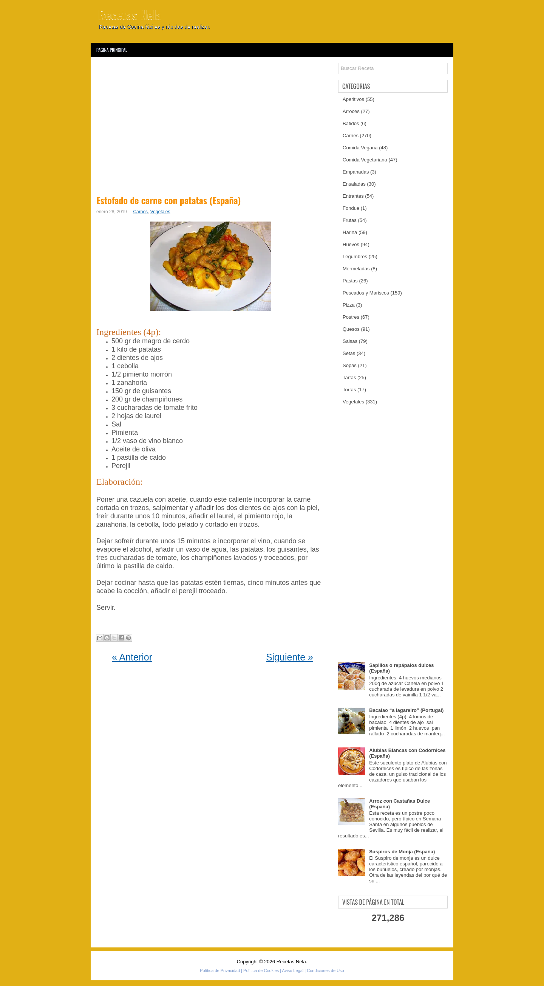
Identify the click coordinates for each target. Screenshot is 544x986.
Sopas (350, 365)
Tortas (349, 389)
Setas (349, 353)
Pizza (349, 305)
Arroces (351, 111)
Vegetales (160, 211)
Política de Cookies (261, 970)
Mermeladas (356, 268)
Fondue (351, 208)
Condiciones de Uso (325, 970)
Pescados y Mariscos (366, 293)
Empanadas (356, 172)
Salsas (350, 341)
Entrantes (353, 196)
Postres (351, 317)
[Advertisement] (212, 125)
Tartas (349, 377)
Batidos (351, 123)
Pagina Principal (111, 50)
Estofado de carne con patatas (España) (168, 200)
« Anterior (132, 657)
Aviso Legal (293, 970)
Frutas (350, 220)
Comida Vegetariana (365, 160)
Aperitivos (353, 99)
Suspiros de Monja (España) (402, 851)
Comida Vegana (360, 147)
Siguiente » (289, 657)
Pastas (350, 281)
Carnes (140, 211)
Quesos (351, 329)
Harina (350, 232)
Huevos (351, 244)
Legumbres (355, 256)
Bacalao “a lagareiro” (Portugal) (406, 710)
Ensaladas (354, 184)
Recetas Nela (130, 14)
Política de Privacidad (220, 970)
